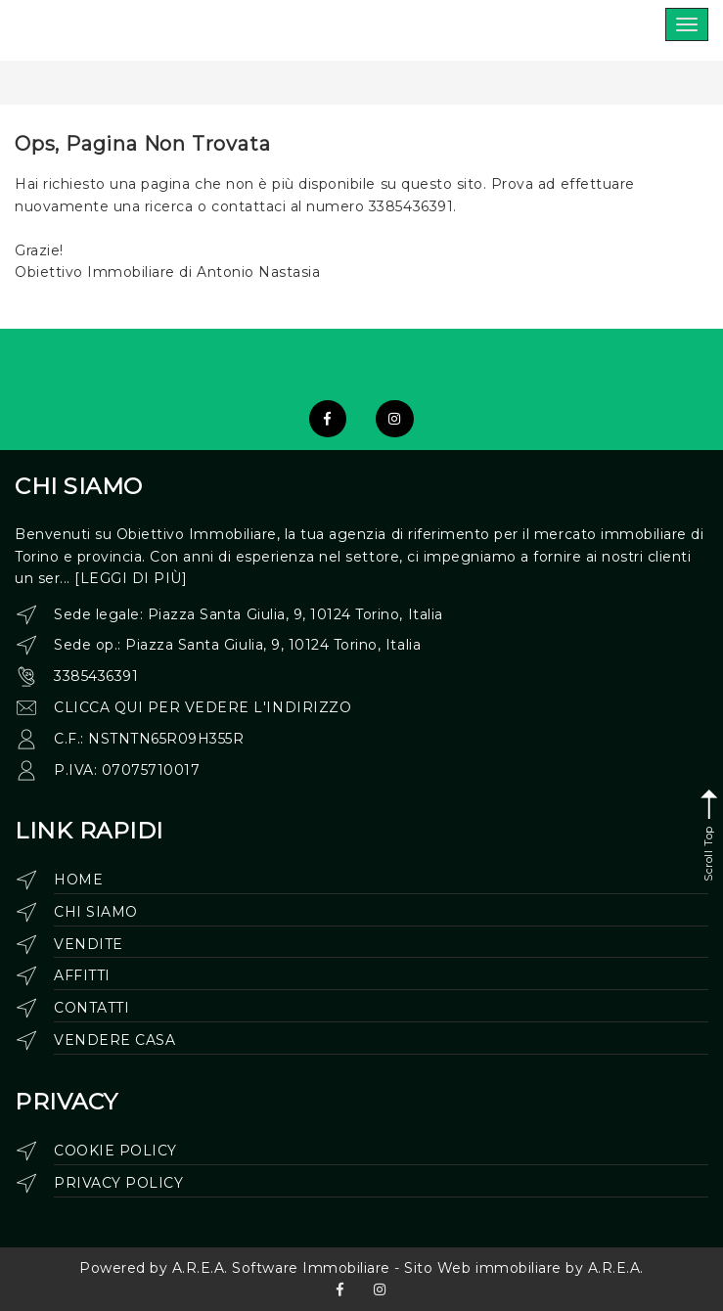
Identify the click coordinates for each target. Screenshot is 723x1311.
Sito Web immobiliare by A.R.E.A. (524, 1268)
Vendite (88, 944)
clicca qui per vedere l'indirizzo (202, 707)
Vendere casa (114, 1040)
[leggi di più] (130, 578)
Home (78, 879)
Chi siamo (96, 912)
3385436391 (96, 676)
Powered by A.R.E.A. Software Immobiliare (234, 1268)
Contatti (91, 1008)
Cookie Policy (115, 1150)
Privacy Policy (118, 1183)
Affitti (82, 975)
